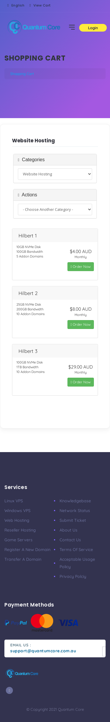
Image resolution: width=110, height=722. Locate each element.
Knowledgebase (75, 500)
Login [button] (93, 27)
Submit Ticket (73, 520)
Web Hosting (16, 520)
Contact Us (70, 539)
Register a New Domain (27, 549)
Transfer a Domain (22, 559)
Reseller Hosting (20, 530)
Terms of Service (76, 549)
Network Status (75, 510)
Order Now (81, 266)
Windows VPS (17, 510)
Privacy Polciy (73, 576)
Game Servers (18, 539)
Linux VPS (13, 500)
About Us (68, 530)
